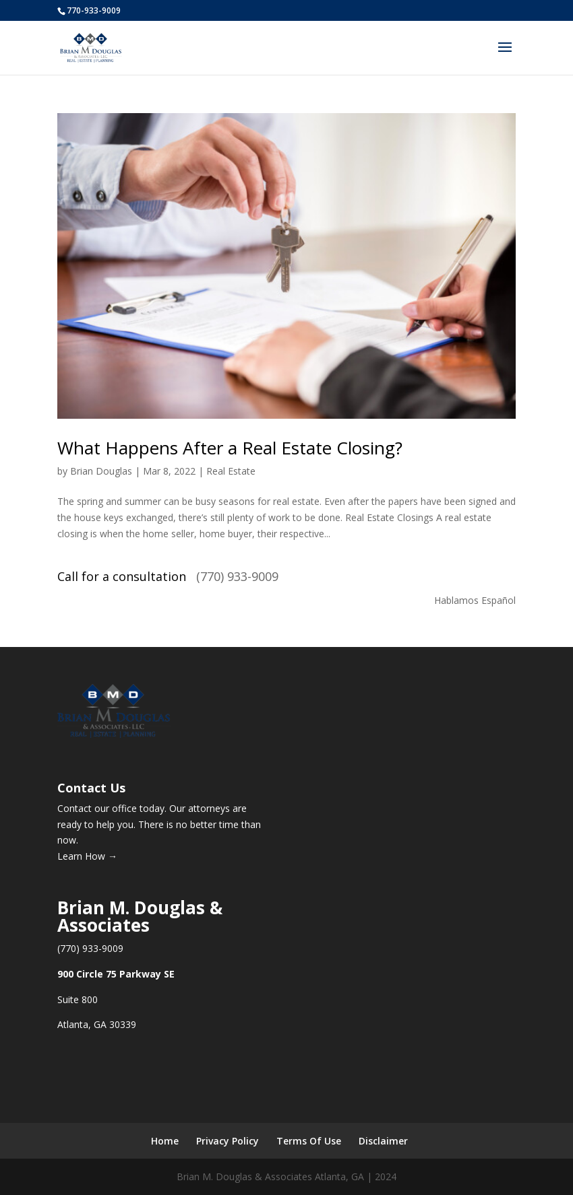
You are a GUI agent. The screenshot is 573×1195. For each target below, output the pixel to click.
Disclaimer (383, 1140)
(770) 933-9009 (237, 576)
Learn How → (87, 856)
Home (165, 1140)
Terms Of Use (308, 1140)
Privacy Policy (227, 1140)
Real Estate (230, 471)
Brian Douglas (101, 471)
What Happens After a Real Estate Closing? (229, 448)
